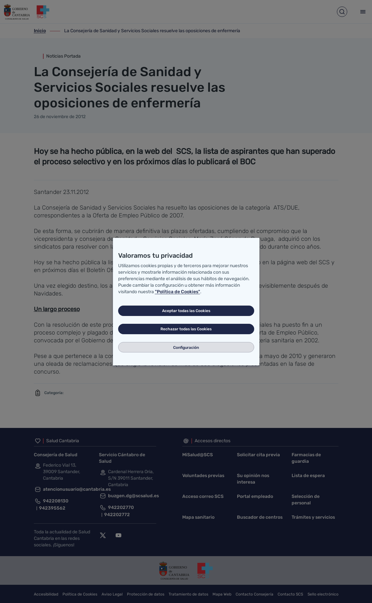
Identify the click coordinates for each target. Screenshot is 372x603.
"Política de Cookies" (177, 292)
